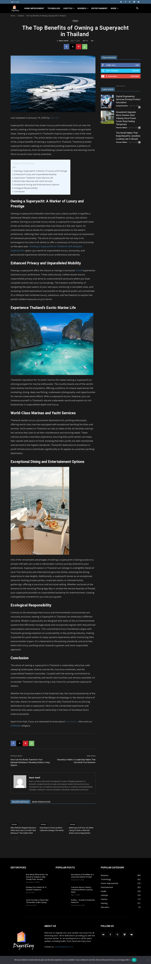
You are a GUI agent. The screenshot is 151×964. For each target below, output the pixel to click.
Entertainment (99, 8)
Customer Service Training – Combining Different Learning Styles (81, 889)
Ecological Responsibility (26, 188)
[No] (147, 960)
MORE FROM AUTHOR (41, 802)
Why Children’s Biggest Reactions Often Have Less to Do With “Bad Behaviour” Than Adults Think (23, 830)
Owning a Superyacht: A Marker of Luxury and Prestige (41, 171)
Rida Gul (54, 117)
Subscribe (134, 76)
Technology (53, 8)
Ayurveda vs (71, 721)
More (114, 8)
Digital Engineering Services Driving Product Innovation (128, 99)
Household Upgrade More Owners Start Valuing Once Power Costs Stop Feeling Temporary (126, 118)
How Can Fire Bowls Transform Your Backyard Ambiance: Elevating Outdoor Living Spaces (30, 762)
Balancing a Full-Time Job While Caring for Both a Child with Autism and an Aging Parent (81, 830)
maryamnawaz (122, 106)
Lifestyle (69, 8)
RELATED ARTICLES (20, 802)
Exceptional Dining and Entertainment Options (37, 184)
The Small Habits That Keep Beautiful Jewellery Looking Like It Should (128, 135)
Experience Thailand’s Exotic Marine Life (34, 177)
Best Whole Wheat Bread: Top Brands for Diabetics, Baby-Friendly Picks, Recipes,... (37, 877)
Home (13, 16)
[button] (137, 8)
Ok (134, 960)
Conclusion (19, 191)
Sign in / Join (15, 2)
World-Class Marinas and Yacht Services (33, 181)
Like (137, 65)
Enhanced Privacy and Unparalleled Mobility (35, 174)
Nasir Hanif (63, 41)
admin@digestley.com (64, 946)
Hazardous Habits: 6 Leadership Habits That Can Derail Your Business (76, 761)
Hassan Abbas (121, 128)
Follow (135, 71)
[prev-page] (12, 838)
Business (83, 8)
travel (78, 270)
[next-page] (16, 838)
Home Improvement (34, 8)
